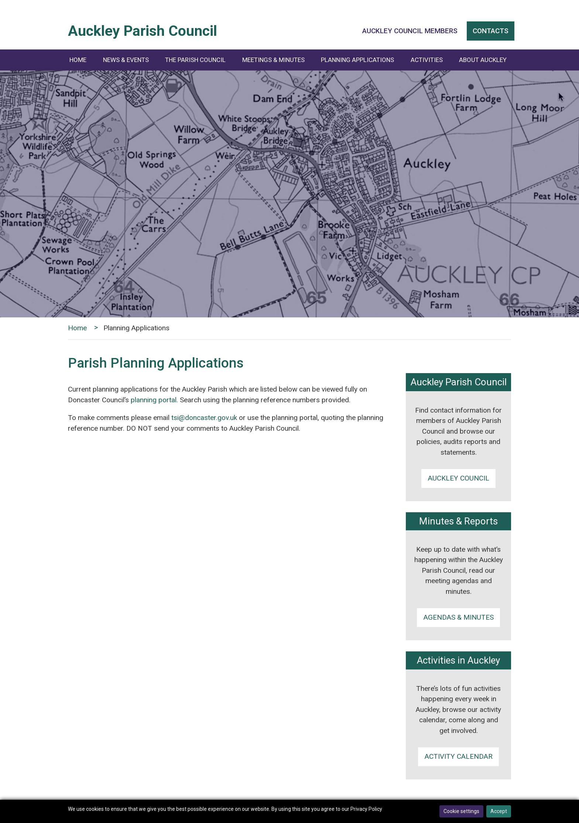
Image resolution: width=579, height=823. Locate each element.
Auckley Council (458, 478)
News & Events (126, 59)
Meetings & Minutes (273, 59)
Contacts (490, 31)
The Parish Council (195, 59)
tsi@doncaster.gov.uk (204, 417)
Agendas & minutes (459, 617)
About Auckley (483, 59)
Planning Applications (357, 59)
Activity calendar (459, 756)
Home (77, 59)
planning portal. (154, 400)
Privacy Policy (366, 809)
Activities (427, 59)
